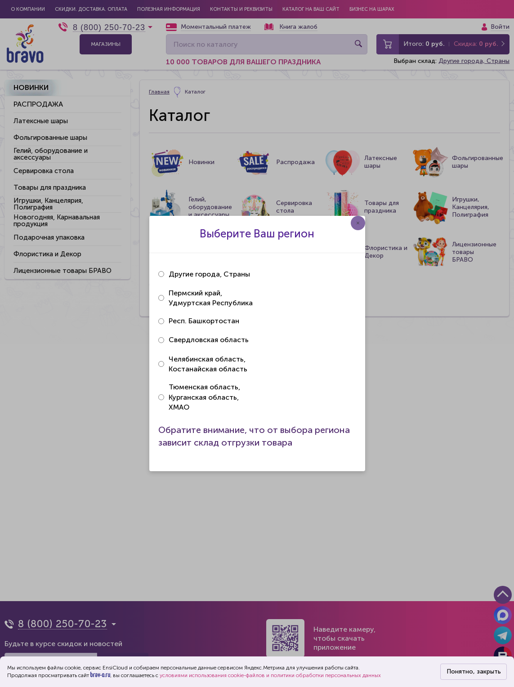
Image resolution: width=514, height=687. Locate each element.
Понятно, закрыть (474, 671)
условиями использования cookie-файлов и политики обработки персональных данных (270, 675)
